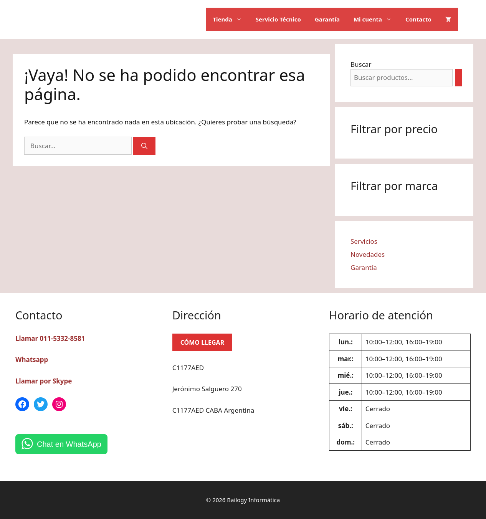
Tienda (230, 19)
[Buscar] (144, 146)
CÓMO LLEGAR (202, 342)
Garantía (327, 19)
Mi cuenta (376, 19)
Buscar (360, 64)
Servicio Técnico (278, 19)
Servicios (363, 241)
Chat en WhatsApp (69, 444)
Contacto (418, 19)
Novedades (367, 254)
